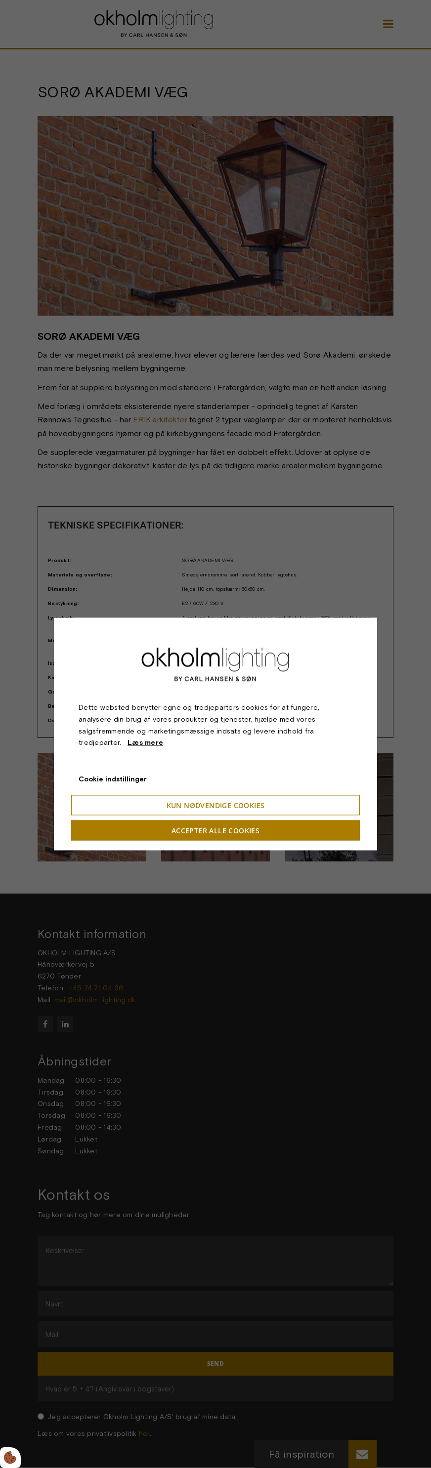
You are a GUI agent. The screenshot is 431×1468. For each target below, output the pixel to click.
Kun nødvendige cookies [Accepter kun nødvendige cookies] (216, 805)
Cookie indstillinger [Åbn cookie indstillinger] (113, 779)
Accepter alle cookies (215, 830)
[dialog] (215, 734)
